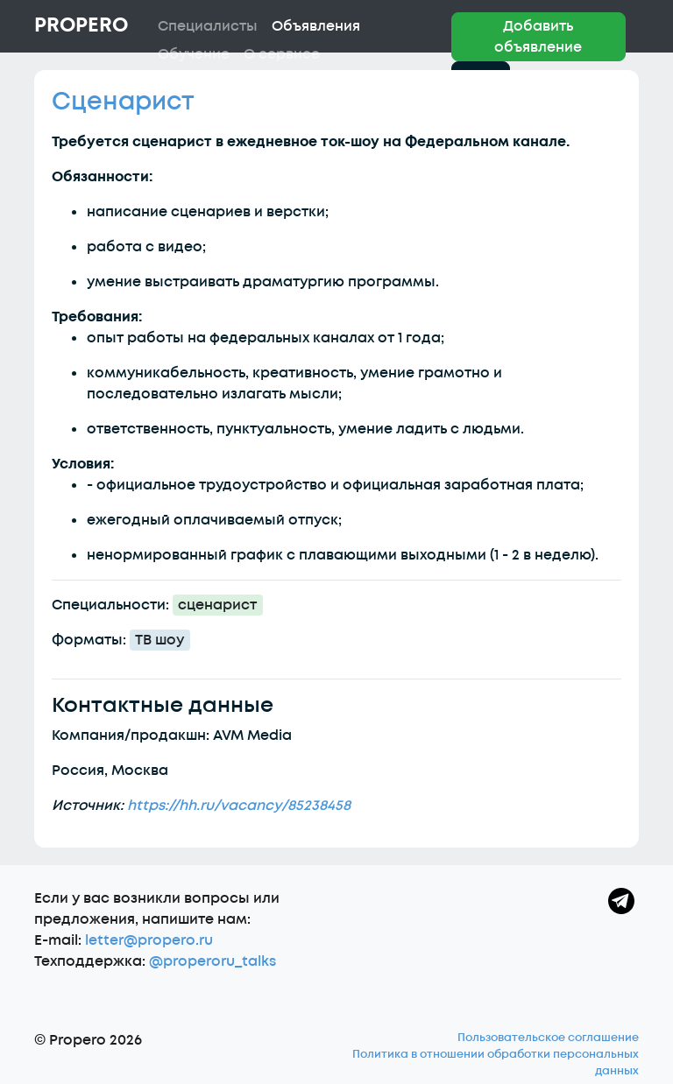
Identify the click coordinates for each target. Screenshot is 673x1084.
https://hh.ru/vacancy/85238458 (239, 805)
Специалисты (208, 26)
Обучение (194, 54)
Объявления (316, 26)
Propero (81, 25)
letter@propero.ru (149, 940)
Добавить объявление (538, 37)
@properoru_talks (212, 961)
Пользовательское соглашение (548, 1037)
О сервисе (282, 54)
